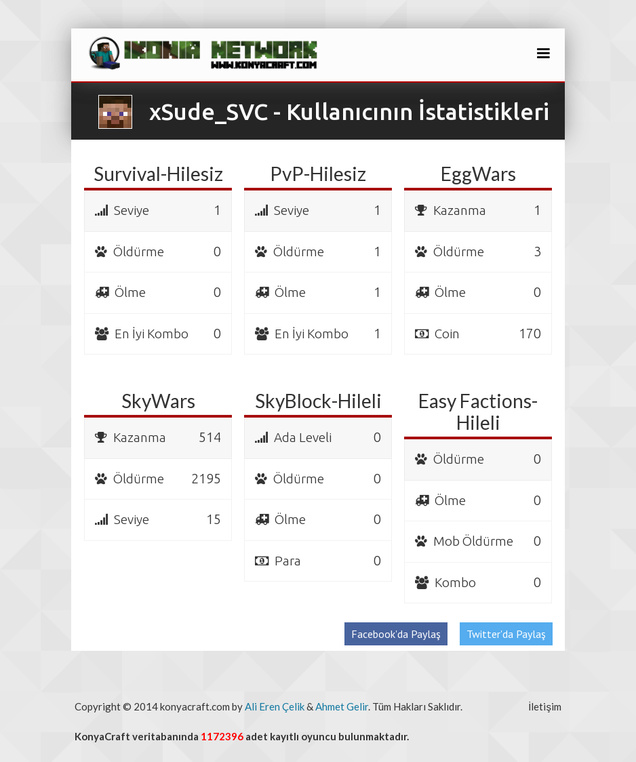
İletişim (544, 706)
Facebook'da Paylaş (396, 634)
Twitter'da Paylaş (506, 634)
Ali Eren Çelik (274, 706)
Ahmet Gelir (341, 706)
